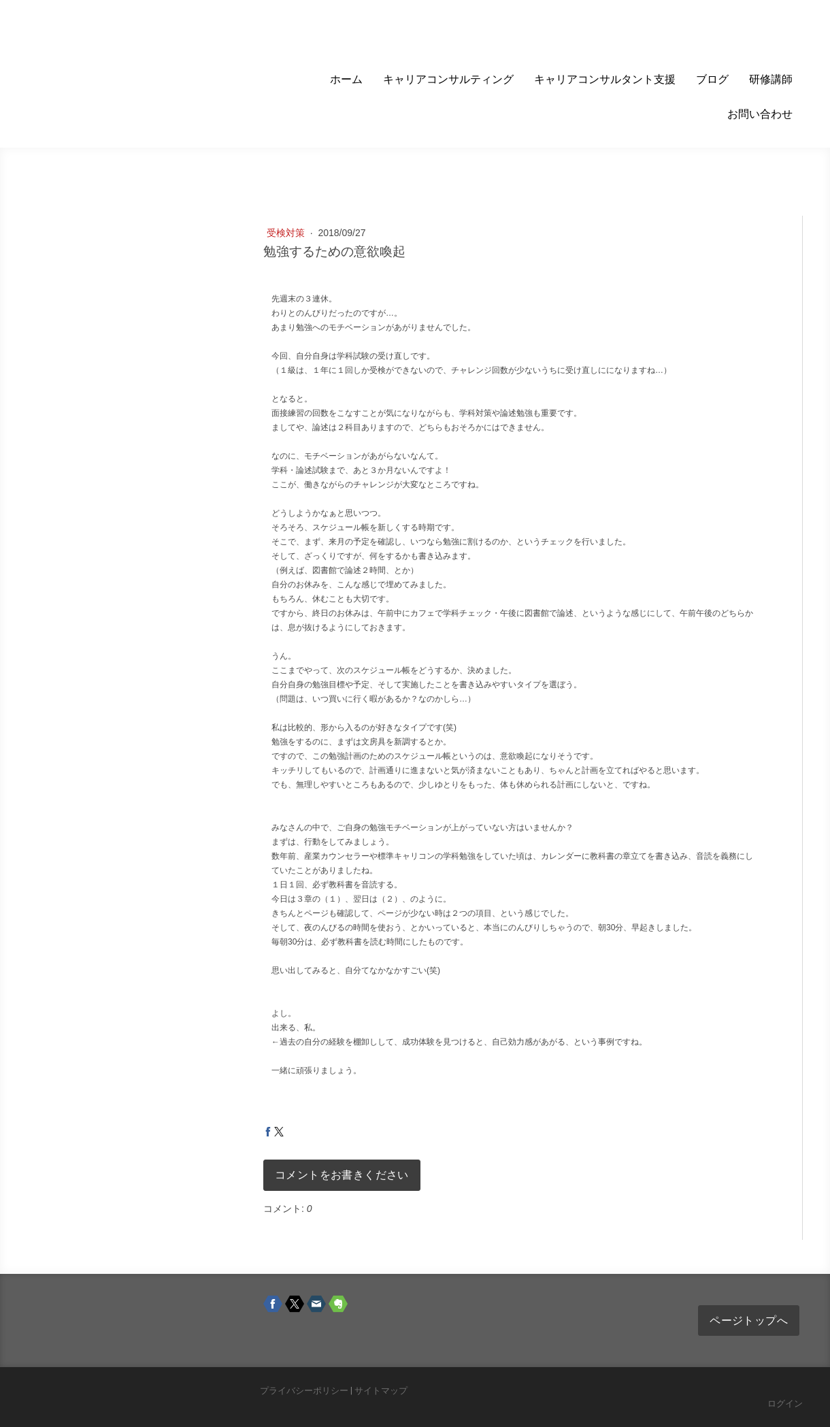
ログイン (785, 1403)
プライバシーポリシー (304, 1390)
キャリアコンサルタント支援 (605, 79)
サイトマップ (381, 1390)
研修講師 (771, 79)
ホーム (346, 79)
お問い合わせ (760, 114)
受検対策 (287, 232)
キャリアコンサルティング (448, 79)
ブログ (712, 79)
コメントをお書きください (342, 1175)
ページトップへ (749, 1320)
